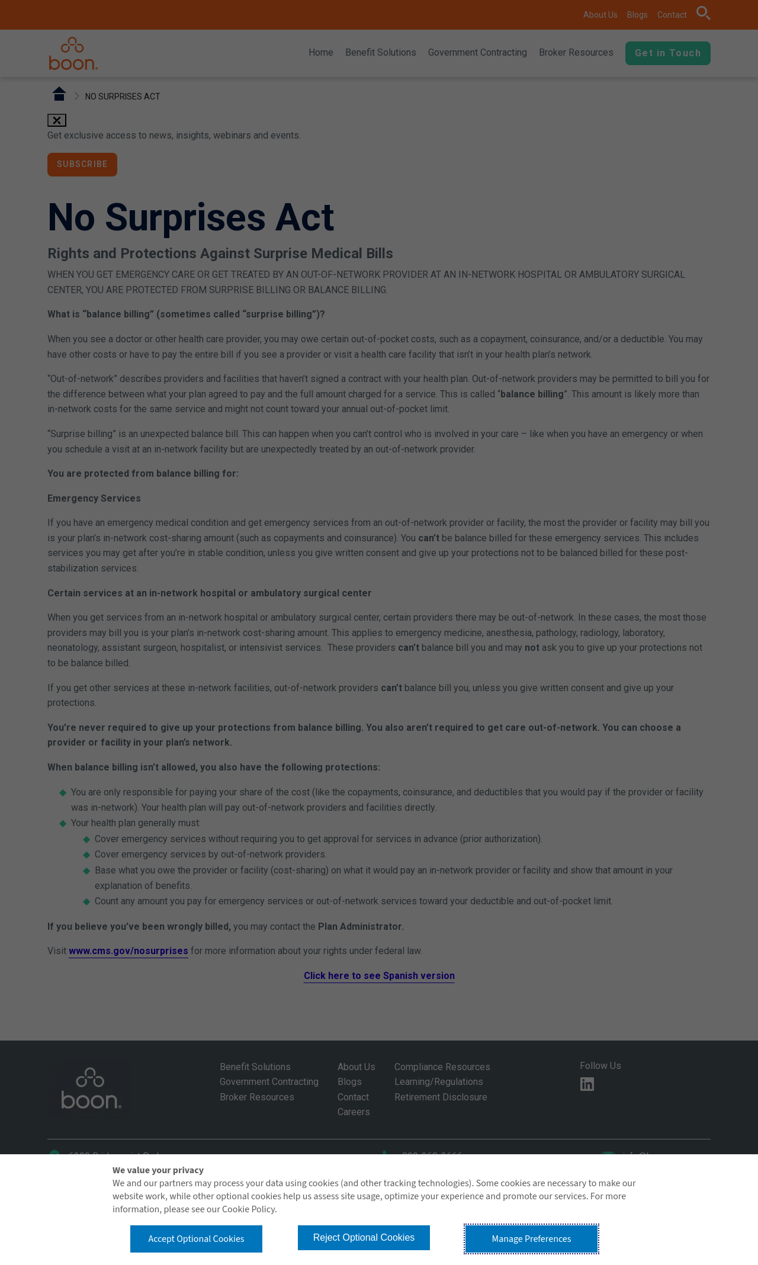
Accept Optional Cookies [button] (196, 1238)
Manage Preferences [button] (531, 1238)
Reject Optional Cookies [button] (364, 1237)
